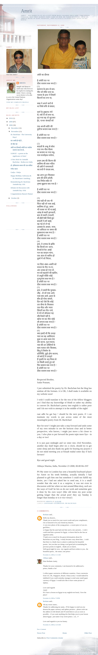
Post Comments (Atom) (54, 638)
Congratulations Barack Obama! (22, 194)
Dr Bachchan (70, 503)
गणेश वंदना (14, 169)
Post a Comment (41, 629)
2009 (11, 122)
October (14, 198)
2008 (11, 125)
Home (65, 633)
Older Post (88, 633)
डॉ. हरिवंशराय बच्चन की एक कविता (21, 165)
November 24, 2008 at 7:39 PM (51, 598)
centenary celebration (54, 503)
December (15, 128)
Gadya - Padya (16, 172)
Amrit (26, 10)
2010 (11, 118)
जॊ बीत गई (14, 144)
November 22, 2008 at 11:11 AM (52, 555)
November (15, 131)
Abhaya (45, 558)
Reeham (46, 515)
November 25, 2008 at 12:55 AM (52, 625)
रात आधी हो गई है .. (17, 141)
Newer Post (41, 633)
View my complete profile (17, 102)
